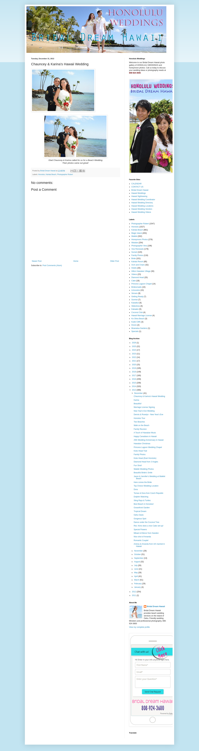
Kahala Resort (137, 261)
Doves (134, 325)
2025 (134, 346)
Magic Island (136, 233)
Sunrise (134, 300)
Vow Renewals (137, 249)
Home (75, 261)
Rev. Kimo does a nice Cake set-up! (148, 526)
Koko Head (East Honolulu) (145, 458)
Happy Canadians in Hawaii (145, 436)
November (138, 551)
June (136, 569)
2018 (134, 372)
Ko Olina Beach (137, 319)
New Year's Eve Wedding (144, 411)
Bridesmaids (136, 287)
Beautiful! (137, 404)
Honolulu (41, 174)
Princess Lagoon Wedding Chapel (148, 447)
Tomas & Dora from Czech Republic (148, 493)
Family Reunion (140, 429)
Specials (134, 331)
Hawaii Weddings (138, 193)
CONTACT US (137, 187)
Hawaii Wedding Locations (142, 206)
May (136, 572)
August (137, 562)
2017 (134, 375)
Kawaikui (135, 303)
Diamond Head (137, 277)
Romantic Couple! (141, 540)
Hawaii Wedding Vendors (141, 209)
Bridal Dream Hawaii (139, 190)
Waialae (134, 243)
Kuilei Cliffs (136, 322)
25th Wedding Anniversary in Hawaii (149, 440)
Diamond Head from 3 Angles (146, 462)
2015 (134, 383)
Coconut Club (137, 312)
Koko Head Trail (140, 451)
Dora (136, 489)
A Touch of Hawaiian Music (145, 433)
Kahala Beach (51, 174)
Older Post (114, 261)
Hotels (134, 268)
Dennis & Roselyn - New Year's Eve (148, 414)
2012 (134, 592)
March (137, 580)
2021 (134, 361)
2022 (134, 357)
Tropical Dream (140, 511)
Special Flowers (140, 529)
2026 (134, 343)
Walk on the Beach (141, 425)
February (138, 584)
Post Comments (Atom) (52, 265)
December (138, 393)
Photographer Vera (139, 246)
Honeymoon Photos (139, 239)
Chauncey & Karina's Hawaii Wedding (149, 396)
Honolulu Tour (139, 418)
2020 (134, 365)
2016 (134, 379)
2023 (134, 354)
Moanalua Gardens (139, 328)
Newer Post (37, 261)
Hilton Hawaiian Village (140, 271)
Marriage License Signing (144, 407)
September (139, 558)
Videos (134, 274)
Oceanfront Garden (142, 508)
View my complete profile (139, 627)
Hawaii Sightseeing (139, 196)
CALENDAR (136, 184)
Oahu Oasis (138, 515)
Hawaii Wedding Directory (142, 203)
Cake (133, 281)
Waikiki (134, 236)
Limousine (135, 290)
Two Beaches (139, 422)
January (137, 587)
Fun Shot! (138, 465)
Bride (133, 258)
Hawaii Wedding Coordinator (143, 199)
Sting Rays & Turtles (142, 500)
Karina (136, 400)
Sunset (134, 252)
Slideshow (135, 306)
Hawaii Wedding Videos (141, 212)
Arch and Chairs (138, 265)
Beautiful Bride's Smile (143, 473)
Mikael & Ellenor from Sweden (146, 533)
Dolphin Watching (141, 497)
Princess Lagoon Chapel (141, 284)
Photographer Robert (65, 174)
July (136, 565)
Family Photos (137, 255)
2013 (134, 390)
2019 (134, 368)
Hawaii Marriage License (141, 315)
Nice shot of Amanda (142, 537)
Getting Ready (137, 296)
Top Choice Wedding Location (146, 486)
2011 (134, 595)
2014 (134, 386)
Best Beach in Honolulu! (144, 504)
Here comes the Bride (143, 482)
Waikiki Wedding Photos (144, 469)
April (136, 576)
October (137, 554)
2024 (134, 350)
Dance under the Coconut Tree (146, 522)
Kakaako (135, 309)
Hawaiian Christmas (142, 443)
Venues (134, 293)
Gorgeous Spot (140, 519)
